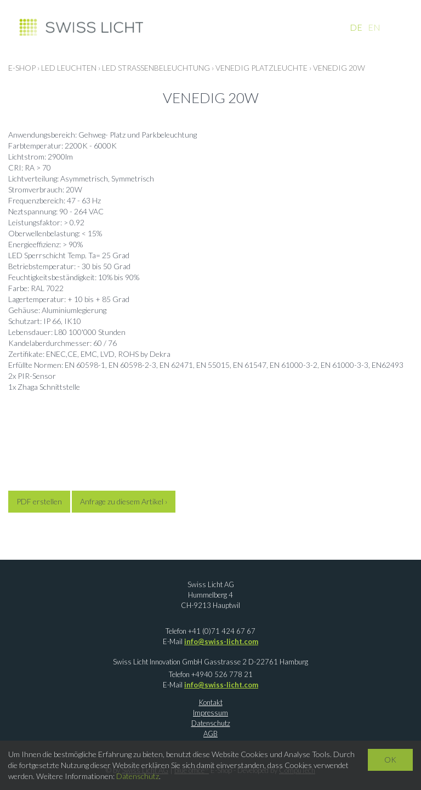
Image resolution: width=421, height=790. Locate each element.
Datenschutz (210, 723)
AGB (210, 733)
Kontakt (211, 702)
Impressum (210, 712)
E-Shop (22, 67)
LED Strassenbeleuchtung (156, 67)
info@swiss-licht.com (221, 641)
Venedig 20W (339, 67)
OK (390, 759)
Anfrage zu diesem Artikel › (123, 501)
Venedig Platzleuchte (261, 67)
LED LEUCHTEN (68, 67)
